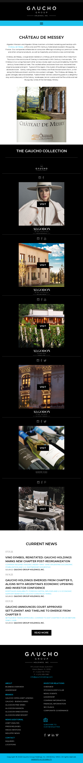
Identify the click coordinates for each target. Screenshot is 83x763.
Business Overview (14, 687)
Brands (9, 695)
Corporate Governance (56, 710)
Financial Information (55, 704)
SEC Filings (49, 707)
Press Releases (12, 726)
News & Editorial (14, 719)
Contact (10, 738)
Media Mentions (13, 730)
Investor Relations (54, 683)
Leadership (11, 690)
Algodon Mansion (14, 708)
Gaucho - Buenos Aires (16, 701)
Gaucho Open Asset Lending (19, 698)
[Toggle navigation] (41, 23)
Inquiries (9, 741)
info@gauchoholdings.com (41, 677)
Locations (10, 744)
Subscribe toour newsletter (52, 725)
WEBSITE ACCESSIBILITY (41, 759)
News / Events (50, 693)
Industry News (12, 733)
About (8, 683)
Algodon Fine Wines (15, 705)
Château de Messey (16, 47)
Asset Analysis (12, 723)
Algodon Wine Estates (16, 712)
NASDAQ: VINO (53, 757)
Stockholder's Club (54, 690)
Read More (41, 632)
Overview (48, 687)
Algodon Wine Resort (16, 715)
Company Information (55, 700)
